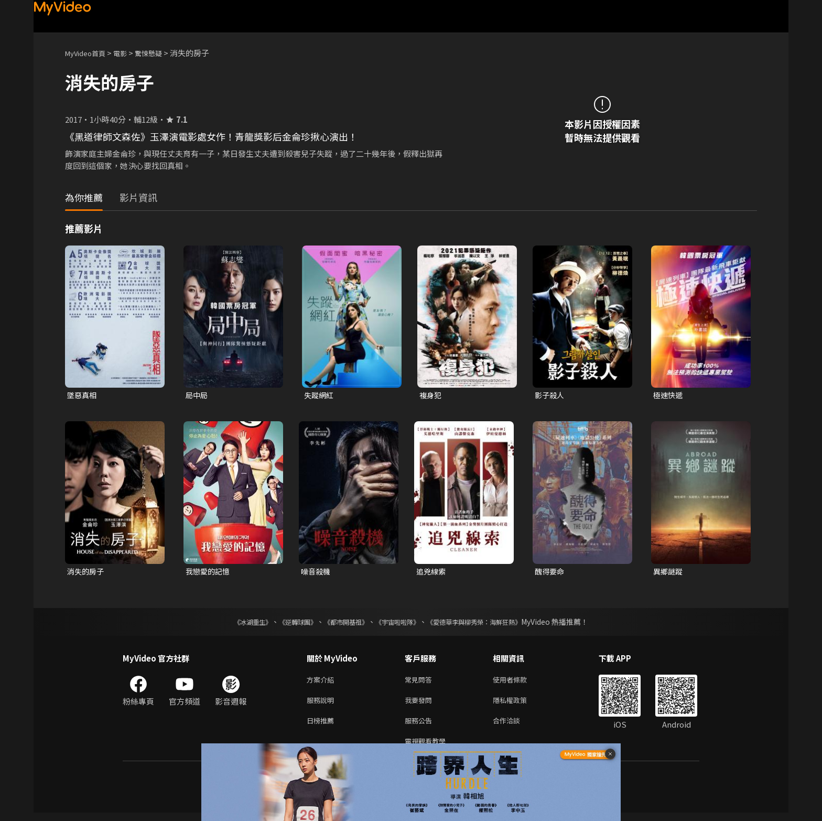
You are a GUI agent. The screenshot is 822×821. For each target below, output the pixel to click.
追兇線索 (432, 572)
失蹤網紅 (320, 395)
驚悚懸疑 (160, 52)
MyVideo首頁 (89, 52)
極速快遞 (669, 395)
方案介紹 (322, 682)
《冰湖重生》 (234, 624)
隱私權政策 (518, 704)
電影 (128, 52)
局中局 (197, 395)
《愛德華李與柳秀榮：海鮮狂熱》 (487, 624)
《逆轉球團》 (286, 624)
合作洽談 (515, 726)
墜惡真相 (83, 395)
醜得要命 (550, 572)
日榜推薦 (322, 726)
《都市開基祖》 (340, 624)
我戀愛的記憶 (209, 572)
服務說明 (322, 704)
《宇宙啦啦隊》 (399, 624)
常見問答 (420, 682)
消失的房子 (86, 572)
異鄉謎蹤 (669, 572)
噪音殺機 (316, 572)
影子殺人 (550, 395)
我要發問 (420, 704)
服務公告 (420, 726)
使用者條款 (518, 682)
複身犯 (431, 395)
